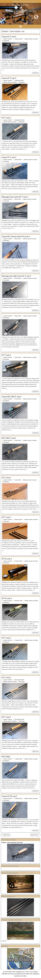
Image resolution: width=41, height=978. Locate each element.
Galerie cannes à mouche (31, 39)
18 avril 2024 (17, 316)
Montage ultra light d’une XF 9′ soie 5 (16, 276)
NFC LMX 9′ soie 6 (9, 438)
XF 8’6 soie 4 (7, 559)
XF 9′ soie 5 (6, 118)
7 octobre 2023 (18, 759)
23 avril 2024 (17, 278)
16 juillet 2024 (18, 159)
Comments (6, 40)
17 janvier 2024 (18, 640)
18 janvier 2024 (18, 600)
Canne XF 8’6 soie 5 (9, 796)
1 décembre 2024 (18, 80)
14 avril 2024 (17, 357)
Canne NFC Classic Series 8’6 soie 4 (16, 236)
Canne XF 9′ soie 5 (9, 78)
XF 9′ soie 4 (6, 478)
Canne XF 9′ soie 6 (9, 37)
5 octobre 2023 (18, 798)
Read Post (35, 72)
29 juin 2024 (17, 199)
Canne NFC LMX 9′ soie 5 (11, 397)
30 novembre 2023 (19, 679)
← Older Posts (5, 835)
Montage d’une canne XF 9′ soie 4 (15, 197)
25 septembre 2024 (19, 120)
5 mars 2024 (17, 480)
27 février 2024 (18, 561)
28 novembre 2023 (19, 719)
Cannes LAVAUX (6, 1)
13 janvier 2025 (18, 39)
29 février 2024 (18, 519)
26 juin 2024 (17, 238)
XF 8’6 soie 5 (7, 598)
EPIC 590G (6, 757)
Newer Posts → (35, 835)
